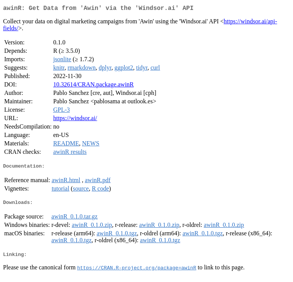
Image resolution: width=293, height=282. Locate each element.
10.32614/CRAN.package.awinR (93, 86)
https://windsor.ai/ (75, 119)
